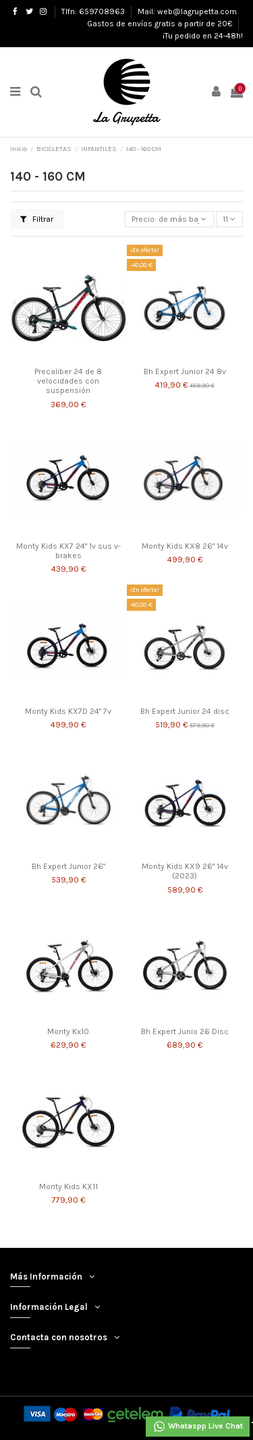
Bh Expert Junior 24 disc (184, 711)
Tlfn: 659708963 (94, 11)
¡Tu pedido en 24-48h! (203, 35)
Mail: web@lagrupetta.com (187, 11)
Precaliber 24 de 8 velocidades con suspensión (68, 381)
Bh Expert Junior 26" (68, 866)
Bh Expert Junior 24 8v (185, 371)
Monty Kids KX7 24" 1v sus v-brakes (68, 550)
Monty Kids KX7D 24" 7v (68, 711)
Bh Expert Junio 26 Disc (185, 1031)
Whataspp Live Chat (197, 1426)
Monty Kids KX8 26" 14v (185, 546)
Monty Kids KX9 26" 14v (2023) (185, 871)
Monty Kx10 (68, 1031)
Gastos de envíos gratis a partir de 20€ (160, 23)
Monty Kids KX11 (68, 1186)
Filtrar (36, 219)
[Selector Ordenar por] (169, 219)
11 (229, 219)
